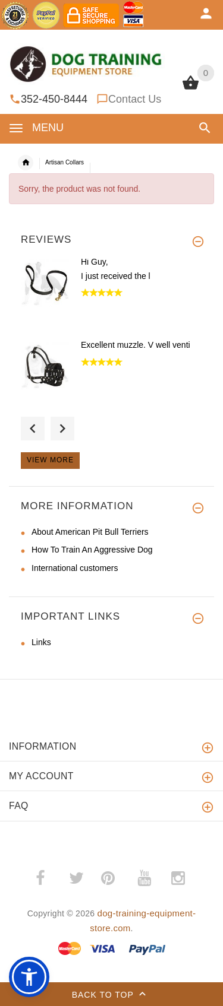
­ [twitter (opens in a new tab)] (76, 878)
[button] (204, 128)
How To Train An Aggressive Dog (92, 549)
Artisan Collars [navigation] (64, 162)
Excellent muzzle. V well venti (135, 345)
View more (50, 460)
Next (62, 428)
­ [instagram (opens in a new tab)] (177, 878)
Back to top (112, 995)
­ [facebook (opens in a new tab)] (47, 878)
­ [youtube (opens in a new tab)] (143, 878)
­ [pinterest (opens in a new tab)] (117, 878)
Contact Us (134, 99)
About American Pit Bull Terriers (90, 532)
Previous (33, 428)
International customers (75, 568)
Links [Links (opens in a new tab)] (41, 642)
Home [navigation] (25, 162)
